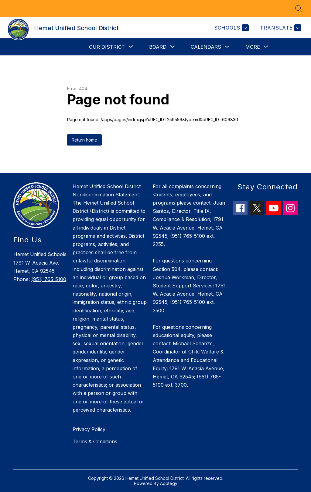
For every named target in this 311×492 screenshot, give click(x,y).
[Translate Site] (279, 28)
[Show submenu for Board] (157, 47)
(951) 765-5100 (48, 279)
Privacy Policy (89, 429)
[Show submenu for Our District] (107, 47)
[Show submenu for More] (252, 47)
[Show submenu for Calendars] (206, 47)
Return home (84, 139)
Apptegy (168, 483)
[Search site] (298, 8)
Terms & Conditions (95, 441)
